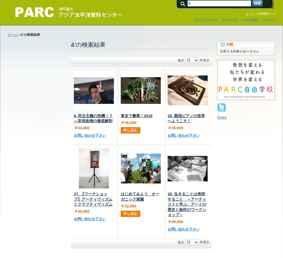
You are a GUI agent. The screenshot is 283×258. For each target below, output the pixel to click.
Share (222, 117)
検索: (183, 3)
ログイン (269, 19)
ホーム (13, 34)
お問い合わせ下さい (90, 135)
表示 (181, 60)
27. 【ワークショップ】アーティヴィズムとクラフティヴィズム (93, 199)
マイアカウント (206, 19)
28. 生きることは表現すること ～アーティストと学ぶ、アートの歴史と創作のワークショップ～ (187, 204)
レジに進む (251, 19)
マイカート (230, 19)
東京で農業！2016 (136, 116)
